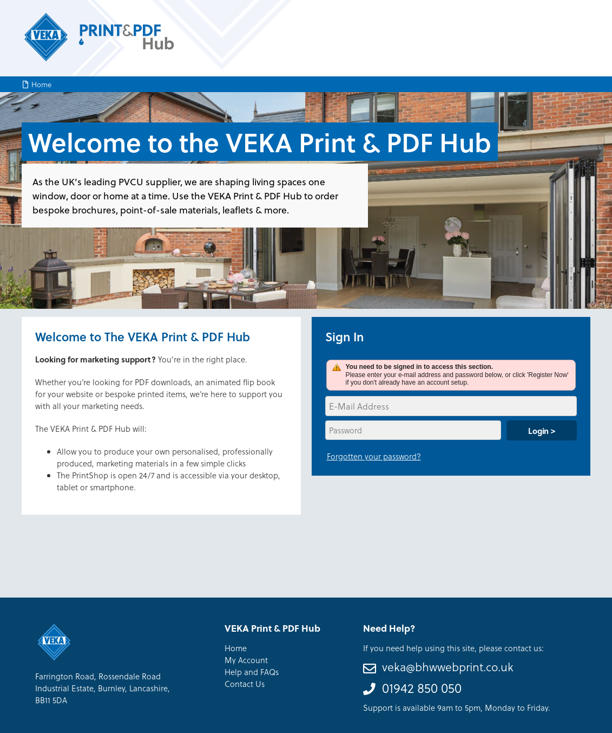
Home (41, 84)
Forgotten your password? (374, 456)
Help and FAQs (252, 672)
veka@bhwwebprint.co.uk (448, 666)
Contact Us (245, 684)
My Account (246, 660)
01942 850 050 (422, 687)
